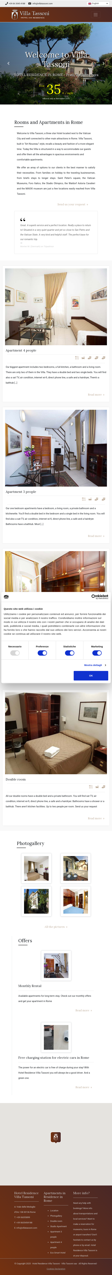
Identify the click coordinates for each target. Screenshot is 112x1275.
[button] (8, 63)
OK (91, 675)
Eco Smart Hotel (57, 1252)
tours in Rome (89, 1229)
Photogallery (56, 1216)
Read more (95, 394)
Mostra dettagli (93, 665)
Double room (56, 1221)
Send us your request (71, 204)
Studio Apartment (58, 1226)
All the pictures (55, 927)
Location (54, 1210)
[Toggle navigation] (95, 14)
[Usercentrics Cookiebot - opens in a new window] (94, 596)
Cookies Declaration (56, 1269)
